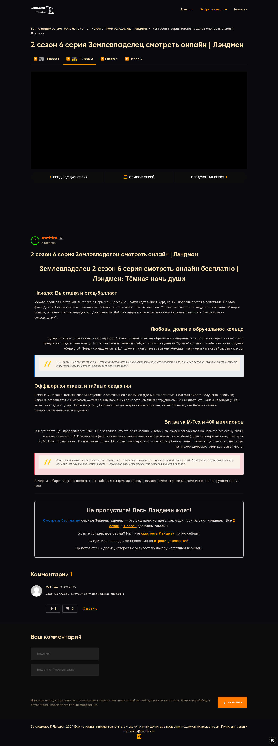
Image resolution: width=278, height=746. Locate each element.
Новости (240, 9)
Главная (187, 9)
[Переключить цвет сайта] (272, 740)
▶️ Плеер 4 (134, 59)
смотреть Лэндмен (158, 533)
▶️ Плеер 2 (79, 59)
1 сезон (130, 526)
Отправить (235, 703)
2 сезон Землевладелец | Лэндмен (120, 28)
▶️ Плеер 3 (109, 59)
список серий (139, 177)
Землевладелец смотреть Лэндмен (58, 28)
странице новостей (171, 541)
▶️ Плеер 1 (46, 59)
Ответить (90, 608)
